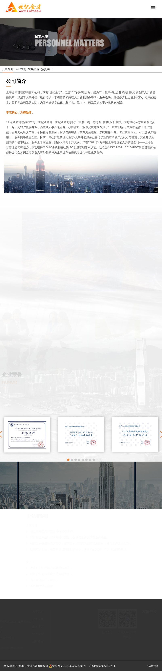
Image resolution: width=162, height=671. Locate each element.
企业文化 (20, 69)
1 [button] (68, 460)
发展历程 (33, 69)
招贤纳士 (47, 69)
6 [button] (86, 460)
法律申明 (152, 665)
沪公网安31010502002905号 (67, 665)
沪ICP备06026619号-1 (102, 665)
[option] (27, 435)
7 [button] (90, 460)
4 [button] (79, 460)
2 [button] (72, 460)
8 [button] (94, 460)
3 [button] (75, 460)
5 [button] (83, 460)
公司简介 (7, 69)
